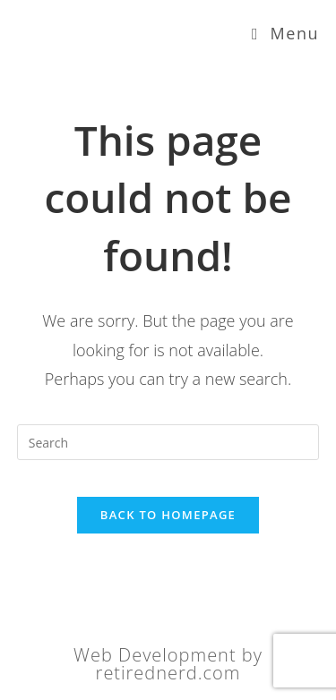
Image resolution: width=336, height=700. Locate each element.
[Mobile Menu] (285, 33)
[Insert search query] (168, 442)
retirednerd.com (168, 673)
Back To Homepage (168, 515)
